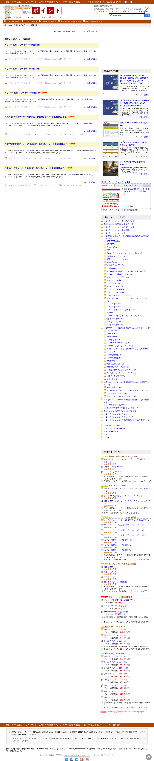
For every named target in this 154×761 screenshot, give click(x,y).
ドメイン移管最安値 (116, 653)
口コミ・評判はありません (47, 59)
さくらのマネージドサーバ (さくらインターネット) (127, 390)
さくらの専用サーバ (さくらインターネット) (124, 408)
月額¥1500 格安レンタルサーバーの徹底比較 (23, 93)
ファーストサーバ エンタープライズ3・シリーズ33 (124, 535)
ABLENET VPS (112, 331)
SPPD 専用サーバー (114, 387)
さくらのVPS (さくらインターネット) (121, 373)
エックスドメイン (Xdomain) (115, 582)
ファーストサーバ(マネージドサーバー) (122, 396)
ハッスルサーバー (113, 304)
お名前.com (108, 567)
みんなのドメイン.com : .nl (115, 641)
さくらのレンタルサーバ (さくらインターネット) (126, 271)
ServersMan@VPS (114, 358)
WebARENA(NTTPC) (115, 265)
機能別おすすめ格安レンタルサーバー (119, 224)
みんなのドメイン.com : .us (115, 697)
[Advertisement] (123, 48)
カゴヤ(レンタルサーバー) (117, 283)
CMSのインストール (112, 425)
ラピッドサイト (112, 379)
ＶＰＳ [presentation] (118, 185)
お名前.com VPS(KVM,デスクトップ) (121, 370)
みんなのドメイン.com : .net (115, 685)
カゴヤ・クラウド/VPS (115, 376)
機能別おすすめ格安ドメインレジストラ (120, 411)
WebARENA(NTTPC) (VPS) (117, 367)
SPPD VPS (111, 352)
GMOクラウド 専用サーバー (117, 405)
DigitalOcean (111, 337)
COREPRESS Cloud (114, 241)
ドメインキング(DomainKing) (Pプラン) (120, 600)
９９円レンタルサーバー (116, 322)
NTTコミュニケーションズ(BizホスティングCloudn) (127, 349)
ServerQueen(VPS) (114, 355)
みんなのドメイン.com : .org (115, 691)
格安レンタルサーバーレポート (116, 233)
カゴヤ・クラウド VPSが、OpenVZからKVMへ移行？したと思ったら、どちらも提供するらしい (134, 103)
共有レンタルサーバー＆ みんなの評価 (123, 456)
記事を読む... (91, 59)
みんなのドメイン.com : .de (115, 635)
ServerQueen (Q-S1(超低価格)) (116, 612)
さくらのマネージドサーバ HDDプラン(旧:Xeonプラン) (126, 520)
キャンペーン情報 (111, 431)
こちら (124, 210)
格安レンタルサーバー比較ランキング (119, 227)
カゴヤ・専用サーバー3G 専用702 (118, 550)
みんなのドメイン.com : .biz (115, 662)
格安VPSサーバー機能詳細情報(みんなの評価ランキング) (127, 328)
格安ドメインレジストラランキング (118, 417)
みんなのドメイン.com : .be (115, 629)
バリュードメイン (111, 577)
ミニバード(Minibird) (112, 472)
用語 (105, 435)
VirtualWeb (110, 361)
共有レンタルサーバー (71, 134)
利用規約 (95, 2)
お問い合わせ (17, 2)
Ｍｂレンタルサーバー (115, 325)
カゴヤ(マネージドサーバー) (117, 393)
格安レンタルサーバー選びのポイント (119, 221)
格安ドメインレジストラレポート (117, 414)
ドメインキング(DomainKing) (118, 295)
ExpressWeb (111, 247)
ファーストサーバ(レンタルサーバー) (121, 310)
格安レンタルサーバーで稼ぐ (115, 428)
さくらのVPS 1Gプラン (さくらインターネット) (123, 496)
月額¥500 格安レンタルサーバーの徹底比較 (22, 69)
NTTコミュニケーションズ (117, 259)
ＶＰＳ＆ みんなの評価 (117, 485)
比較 (69, 59)
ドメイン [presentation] (139, 185)
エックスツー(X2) (113, 280)
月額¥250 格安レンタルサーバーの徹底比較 (22, 45)
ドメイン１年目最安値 (117, 626)
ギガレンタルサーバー (115, 286)
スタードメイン (110, 572)
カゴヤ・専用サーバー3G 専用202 (118, 545)
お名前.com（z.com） (115, 268)
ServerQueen (111, 262)
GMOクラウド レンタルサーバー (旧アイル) (124, 253)
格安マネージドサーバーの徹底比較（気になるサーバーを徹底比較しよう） (35, 168)
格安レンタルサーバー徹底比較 (19, 59)
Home (6, 2)
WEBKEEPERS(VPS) (115, 364)
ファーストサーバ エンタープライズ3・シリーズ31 (124, 525)
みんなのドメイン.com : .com (116, 668)
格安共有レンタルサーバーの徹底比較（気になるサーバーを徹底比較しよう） (36, 117)
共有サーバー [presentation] (108, 185)
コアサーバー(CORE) (115, 289)
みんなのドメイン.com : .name (116, 680)
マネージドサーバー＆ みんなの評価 (122, 517)
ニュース (107, 438)
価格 (64, 59)
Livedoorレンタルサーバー (117, 256)
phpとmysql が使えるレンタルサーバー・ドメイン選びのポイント (87, 755)
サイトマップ (31, 2)
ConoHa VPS (111, 334)
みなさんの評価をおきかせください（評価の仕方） (60, 2)
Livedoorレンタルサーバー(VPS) (119, 346)
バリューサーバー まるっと (115, 606)
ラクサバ (110, 313)
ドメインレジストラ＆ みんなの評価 (122, 564)
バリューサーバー (113, 307)
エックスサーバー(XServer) (117, 277)
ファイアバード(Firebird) (114, 467)
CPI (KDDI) (111, 244)
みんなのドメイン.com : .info (115, 674)
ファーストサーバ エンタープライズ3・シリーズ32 (124, 530)
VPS (64, 158)
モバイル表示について (112, 2)
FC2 (108, 250)
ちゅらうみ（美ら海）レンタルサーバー (122, 274)
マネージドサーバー (70, 185)
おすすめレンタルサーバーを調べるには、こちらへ (121, 11)
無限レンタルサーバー (115, 319)
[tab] (108, 185)
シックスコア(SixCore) (115, 292)
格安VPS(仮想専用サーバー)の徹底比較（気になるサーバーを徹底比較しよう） (37, 144)
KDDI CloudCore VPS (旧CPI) (118, 343)
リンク (86, 2)
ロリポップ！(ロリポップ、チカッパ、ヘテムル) (126, 316)
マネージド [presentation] (128, 185)
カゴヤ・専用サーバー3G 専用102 (118, 540)
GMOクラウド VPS (114, 340)
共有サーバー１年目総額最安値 (120, 597)
